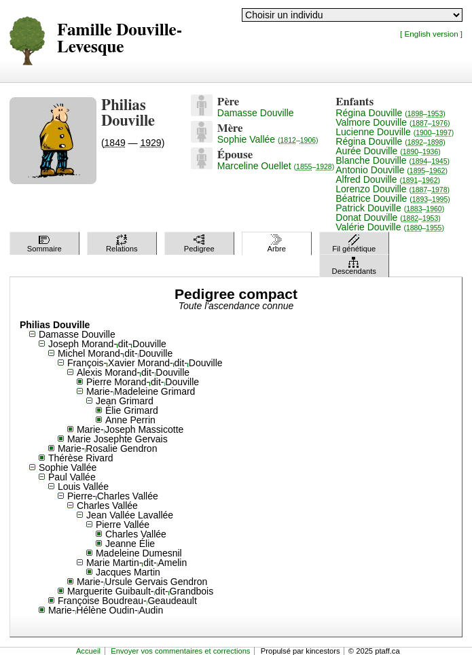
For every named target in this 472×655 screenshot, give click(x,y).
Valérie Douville (389, 227)
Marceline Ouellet (275, 165)
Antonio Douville (391, 169)
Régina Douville (390, 112)
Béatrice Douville (392, 198)
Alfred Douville (387, 179)
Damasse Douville (255, 112)
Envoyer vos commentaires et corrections (180, 651)
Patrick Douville (389, 207)
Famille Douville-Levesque (119, 39)
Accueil (88, 651)
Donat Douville (388, 217)
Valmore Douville (392, 122)
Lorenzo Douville (392, 188)
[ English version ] (431, 33)
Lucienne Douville (394, 131)
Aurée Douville (388, 150)
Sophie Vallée (268, 139)
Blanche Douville (392, 160)
